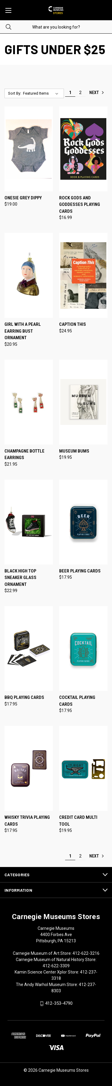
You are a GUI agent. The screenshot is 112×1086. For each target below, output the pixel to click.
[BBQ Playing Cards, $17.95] (29, 648)
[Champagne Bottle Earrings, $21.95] (29, 402)
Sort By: (14, 93)
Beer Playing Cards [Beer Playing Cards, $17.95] (80, 571)
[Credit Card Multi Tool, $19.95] (83, 768)
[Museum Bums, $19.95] (83, 402)
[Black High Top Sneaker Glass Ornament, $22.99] (29, 522)
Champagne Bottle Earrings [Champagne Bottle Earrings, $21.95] (24, 454)
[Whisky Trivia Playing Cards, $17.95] (29, 768)
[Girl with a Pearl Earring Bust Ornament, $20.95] (29, 275)
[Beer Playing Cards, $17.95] (83, 522)
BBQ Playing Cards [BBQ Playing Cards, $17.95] (24, 697)
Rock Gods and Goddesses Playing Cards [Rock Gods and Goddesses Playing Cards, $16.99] (79, 204)
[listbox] (42, 93)
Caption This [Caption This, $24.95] (72, 324)
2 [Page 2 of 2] (80, 92)
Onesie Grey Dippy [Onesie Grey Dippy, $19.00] (23, 198)
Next (96, 93)
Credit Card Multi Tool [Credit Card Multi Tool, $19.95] (78, 821)
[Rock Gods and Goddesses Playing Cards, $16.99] (83, 149)
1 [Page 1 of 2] (70, 92)
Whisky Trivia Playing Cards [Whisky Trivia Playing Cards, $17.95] (27, 821)
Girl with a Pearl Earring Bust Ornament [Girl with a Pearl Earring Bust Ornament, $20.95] (22, 331)
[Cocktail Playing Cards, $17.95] (83, 648)
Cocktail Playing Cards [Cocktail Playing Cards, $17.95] (77, 701)
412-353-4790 (59, 1003)
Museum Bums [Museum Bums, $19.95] (74, 451)
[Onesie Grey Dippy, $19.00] (29, 149)
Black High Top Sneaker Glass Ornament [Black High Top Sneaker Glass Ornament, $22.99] (20, 577)
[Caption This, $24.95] (83, 275)
